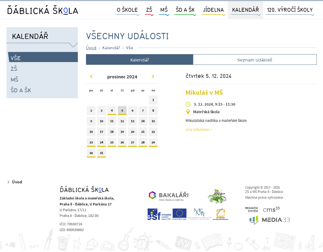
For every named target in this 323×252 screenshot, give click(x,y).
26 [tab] (122, 143)
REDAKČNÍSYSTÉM (251, 209)
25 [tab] (111, 143)
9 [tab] (91, 122)
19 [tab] (122, 133)
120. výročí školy (290, 9)
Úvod (91, 47)
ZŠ (14, 68)
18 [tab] (111, 133)
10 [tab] (101, 122)
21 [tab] (143, 133)
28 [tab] (143, 143)
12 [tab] (122, 122)
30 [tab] (91, 154)
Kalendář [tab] (139, 60)
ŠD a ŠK (21, 90)
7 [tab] (143, 111)
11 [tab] (111, 122)
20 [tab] (132, 133)
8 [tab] (153, 111)
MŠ (14, 79)
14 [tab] (143, 122)
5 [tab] (122, 111)
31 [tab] (101, 154)
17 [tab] (101, 133)
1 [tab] (153, 101)
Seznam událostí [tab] (254, 60)
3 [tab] (101, 111)
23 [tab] (91, 143)
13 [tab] (132, 122)
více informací (198, 130)
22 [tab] (153, 133)
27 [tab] (132, 143)
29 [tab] (153, 143)
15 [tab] (153, 122)
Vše (16, 58)
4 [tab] (111, 111)
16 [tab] (91, 133)
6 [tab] (132, 111)
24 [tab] (101, 143)
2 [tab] (91, 111)
